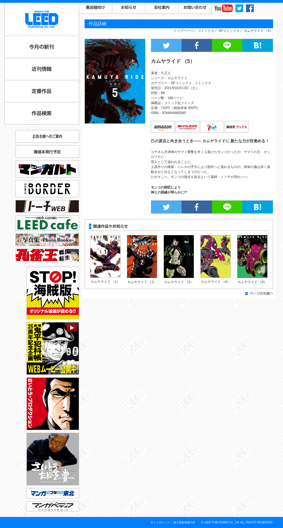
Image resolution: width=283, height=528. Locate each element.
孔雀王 (47, 255)
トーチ (47, 206)
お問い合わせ (195, 8)
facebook (250, 8)
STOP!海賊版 (53, 293)
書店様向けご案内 (95, 8)
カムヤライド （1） (105, 282)
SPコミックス (229, 31)
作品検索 (42, 113)
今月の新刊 (42, 47)
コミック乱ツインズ (179, 103)
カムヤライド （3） (178, 282)
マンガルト (47, 169)
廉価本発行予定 (47, 151)
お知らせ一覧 (128, 8)
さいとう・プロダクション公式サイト (53, 404)
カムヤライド (177, 78)
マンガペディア (53, 506)
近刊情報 (42, 69)
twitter (239, 8)
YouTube (223, 8)
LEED (42, 19)
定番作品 (42, 91)
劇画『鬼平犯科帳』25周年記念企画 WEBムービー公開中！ (53, 348)
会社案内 (162, 8)
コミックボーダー (47, 186)
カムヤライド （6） (252, 282)
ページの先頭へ (259, 293)
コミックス (206, 31)
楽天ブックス (237, 127)
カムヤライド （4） (215, 282)
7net (212, 127)
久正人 (166, 73)
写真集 (47, 240)
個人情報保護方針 (184, 522)
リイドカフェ (47, 223)
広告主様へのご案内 (47, 136)
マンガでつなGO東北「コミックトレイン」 (53, 493)
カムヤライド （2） (142, 282)
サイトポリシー (160, 522)
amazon (163, 127)
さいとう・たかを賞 (53, 459)
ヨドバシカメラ (188, 127)
